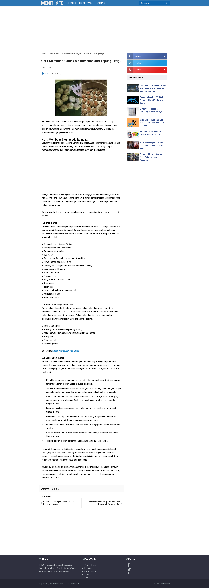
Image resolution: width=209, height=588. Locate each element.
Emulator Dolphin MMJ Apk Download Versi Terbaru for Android (152, 100)
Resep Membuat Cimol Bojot (65, 351)
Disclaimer (88, 568)
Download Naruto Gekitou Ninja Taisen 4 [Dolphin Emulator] (151, 158)
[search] (154, 3)
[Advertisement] (104, 29)
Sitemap (88, 574)
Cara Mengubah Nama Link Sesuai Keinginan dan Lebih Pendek (152, 123)
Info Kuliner (55, 73)
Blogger (166, 584)
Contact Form (90, 565)
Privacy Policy (90, 571)
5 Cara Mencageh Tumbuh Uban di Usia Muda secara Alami (151, 146)
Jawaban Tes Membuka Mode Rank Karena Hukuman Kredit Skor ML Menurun (153, 88)
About (87, 578)
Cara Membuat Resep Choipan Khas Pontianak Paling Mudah (104, 503)
